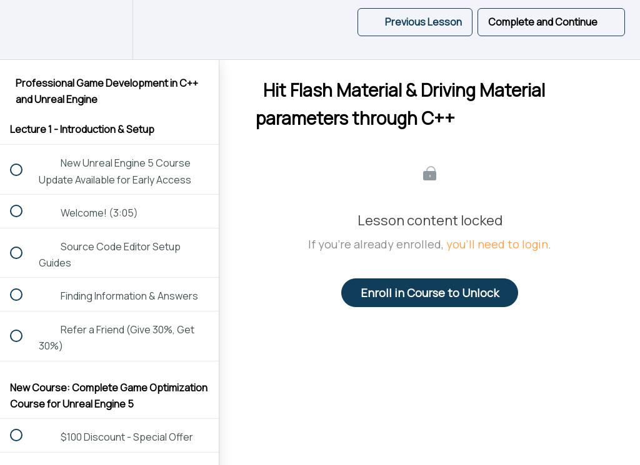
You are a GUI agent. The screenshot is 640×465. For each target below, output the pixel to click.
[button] (23, 29)
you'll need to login (497, 244)
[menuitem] (109, 29)
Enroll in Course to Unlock (430, 292)
